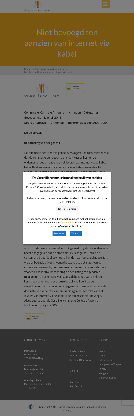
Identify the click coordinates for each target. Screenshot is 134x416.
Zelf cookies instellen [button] (67, 208)
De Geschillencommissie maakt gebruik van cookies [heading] (67, 178)
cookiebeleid (67, 222)
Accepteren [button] (59, 233)
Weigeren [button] (75, 233)
